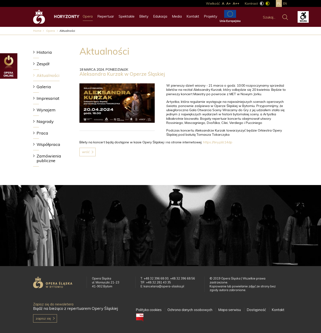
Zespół (43, 63)
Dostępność (256, 310)
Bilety (143, 16)
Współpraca (48, 144)
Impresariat (48, 98)
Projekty (210, 16)
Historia (44, 52)
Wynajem (46, 110)
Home (37, 30)
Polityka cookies (149, 310)
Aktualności (48, 75)
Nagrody (45, 121)
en (285, 3)
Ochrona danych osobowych (189, 310)
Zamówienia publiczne (49, 158)
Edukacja (160, 16)
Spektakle (127, 16)
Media (177, 16)
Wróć (86, 152)
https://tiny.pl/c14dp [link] (217, 142)
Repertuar (105, 16)
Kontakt (192, 16)
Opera (88, 16)
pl (279, 3)
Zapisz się (43, 318)
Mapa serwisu (229, 310)
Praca (42, 133)
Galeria (44, 86)
